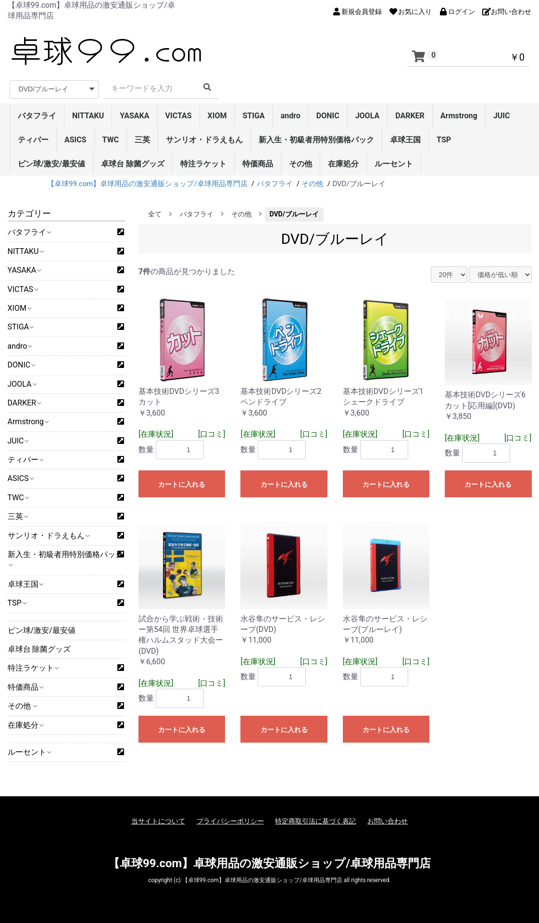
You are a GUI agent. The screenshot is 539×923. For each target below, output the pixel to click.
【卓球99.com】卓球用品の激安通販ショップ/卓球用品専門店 (269, 863)
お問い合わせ (387, 821)
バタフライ (37, 115)
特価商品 (257, 163)
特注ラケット (203, 163)
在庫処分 (343, 163)
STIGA (253, 115)
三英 (142, 139)
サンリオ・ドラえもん (204, 139)
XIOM (217, 115)
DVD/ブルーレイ (294, 214)
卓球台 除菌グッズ (132, 163)
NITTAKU (88, 115)
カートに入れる (181, 484)
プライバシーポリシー (230, 821)
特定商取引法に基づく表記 (315, 821)
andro (291, 115)
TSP (444, 139)
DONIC (327, 115)
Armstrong (458, 115)
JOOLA (367, 115)
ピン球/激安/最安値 (51, 163)
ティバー (33, 139)
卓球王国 (405, 139)
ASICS (75, 139)
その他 (300, 163)
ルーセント (394, 163)
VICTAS (178, 115)
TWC (110, 139)
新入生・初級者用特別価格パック (316, 139)
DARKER (410, 115)
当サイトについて (158, 821)
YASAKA (134, 115)
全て (155, 214)
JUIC (501, 115)
